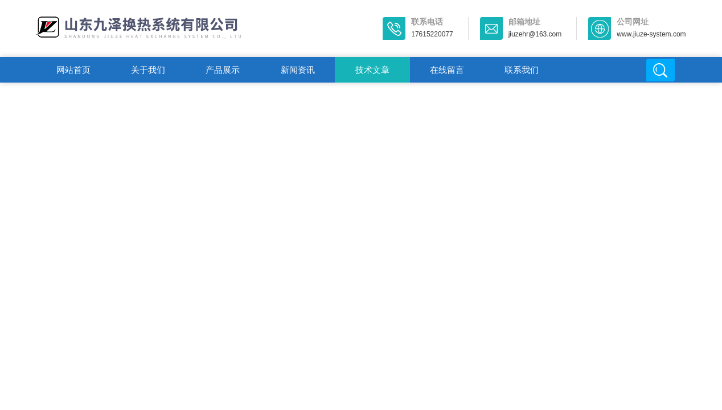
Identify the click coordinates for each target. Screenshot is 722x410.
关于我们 (148, 70)
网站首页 (73, 70)
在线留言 (447, 70)
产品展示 (223, 70)
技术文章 (372, 70)
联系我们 (521, 70)
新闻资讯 (298, 70)
